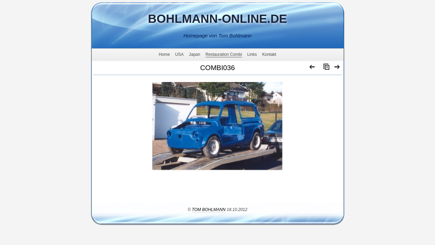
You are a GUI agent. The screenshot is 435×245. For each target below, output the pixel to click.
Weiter (337, 68)
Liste (324, 68)
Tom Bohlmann (209, 209)
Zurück (312, 68)
